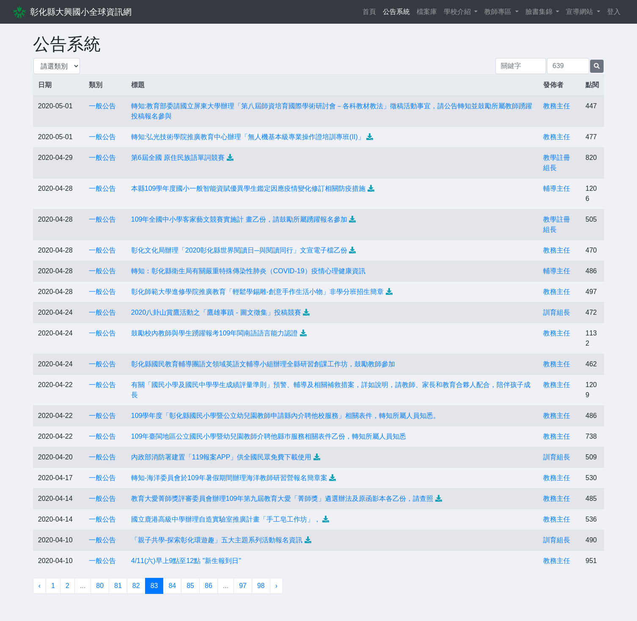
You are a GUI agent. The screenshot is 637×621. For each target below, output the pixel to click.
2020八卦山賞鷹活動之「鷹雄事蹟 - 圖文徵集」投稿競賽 (216, 312)
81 (118, 585)
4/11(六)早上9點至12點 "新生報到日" (186, 560)
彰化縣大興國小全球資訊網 (81, 11)
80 (100, 585)
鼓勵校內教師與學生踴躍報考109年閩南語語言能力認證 (214, 333)
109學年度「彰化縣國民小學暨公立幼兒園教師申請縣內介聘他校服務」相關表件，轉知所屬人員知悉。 (285, 415)
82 (136, 585)
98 (261, 585)
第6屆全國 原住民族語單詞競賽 (178, 157)
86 (208, 585)
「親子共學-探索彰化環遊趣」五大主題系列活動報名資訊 (216, 540)
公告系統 (396, 11)
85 (190, 585)
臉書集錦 (539, 11)
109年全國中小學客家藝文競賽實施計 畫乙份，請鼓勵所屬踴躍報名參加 (239, 219)
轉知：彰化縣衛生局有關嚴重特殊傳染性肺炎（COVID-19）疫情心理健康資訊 (248, 271)
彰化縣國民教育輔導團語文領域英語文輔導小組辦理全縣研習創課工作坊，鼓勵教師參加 (263, 364)
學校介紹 (458, 11)
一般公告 (102, 106)
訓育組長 (556, 312)
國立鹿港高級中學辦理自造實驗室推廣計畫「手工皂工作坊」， (226, 519)
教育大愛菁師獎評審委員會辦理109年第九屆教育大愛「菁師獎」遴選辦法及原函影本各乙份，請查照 (282, 498)
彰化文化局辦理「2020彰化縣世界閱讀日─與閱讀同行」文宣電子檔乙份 (239, 250)
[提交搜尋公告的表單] (597, 66)
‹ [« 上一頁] (39, 585)
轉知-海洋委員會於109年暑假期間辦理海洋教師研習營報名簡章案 (229, 477)
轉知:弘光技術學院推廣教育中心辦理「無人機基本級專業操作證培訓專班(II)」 (248, 136)
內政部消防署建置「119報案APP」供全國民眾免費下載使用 (221, 457)
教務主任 (556, 106)
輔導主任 (556, 188)
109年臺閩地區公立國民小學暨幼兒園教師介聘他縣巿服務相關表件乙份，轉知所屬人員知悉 (268, 436)
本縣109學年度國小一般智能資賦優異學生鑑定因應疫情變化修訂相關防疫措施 (248, 188)
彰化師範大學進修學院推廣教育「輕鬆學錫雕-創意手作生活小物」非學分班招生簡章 (257, 291)
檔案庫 (427, 11)
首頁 (370, 10)
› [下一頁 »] (276, 585)
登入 (614, 11)
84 (172, 585)
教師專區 (498, 11)
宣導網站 (580, 11)
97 (243, 585)
